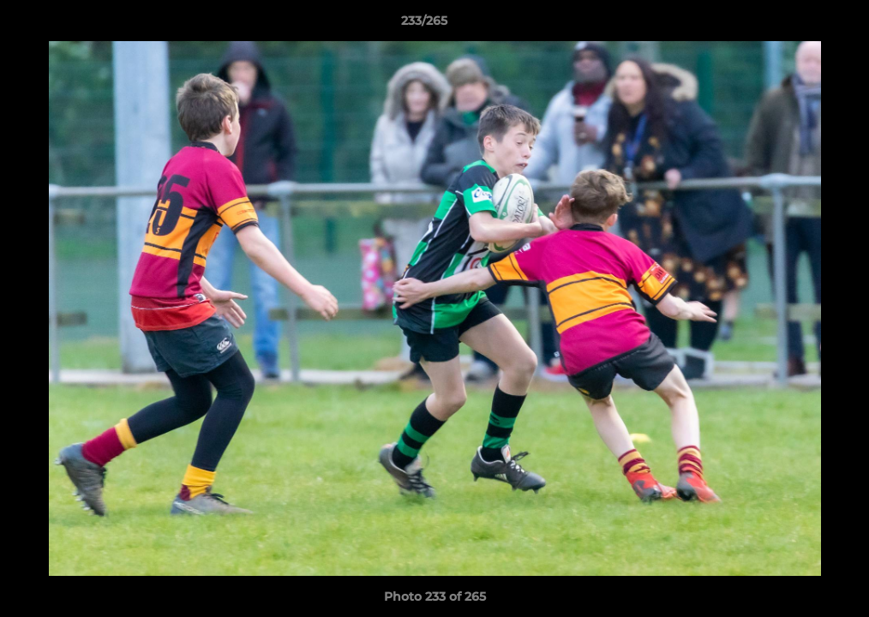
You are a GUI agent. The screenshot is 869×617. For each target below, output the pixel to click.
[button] (797, 25)
